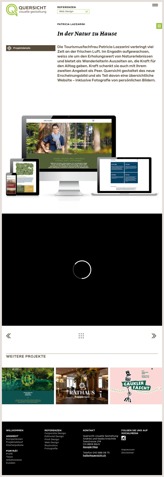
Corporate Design (55, 433)
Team (9, 457)
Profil (9, 454)
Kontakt (89, 430)
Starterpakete (15, 445)
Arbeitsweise (14, 460)
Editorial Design (54, 436)
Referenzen (53, 430)
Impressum (128, 450)
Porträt (12, 451)
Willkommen (14, 430)
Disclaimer (127, 453)
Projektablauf (14, 442)
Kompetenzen (14, 439)
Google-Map (90, 447)
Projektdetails (21, 48)
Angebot (12, 436)
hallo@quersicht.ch (94, 456)
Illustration (51, 445)
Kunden (10, 463)
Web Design (66, 11)
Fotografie (51, 449)
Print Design (52, 439)
